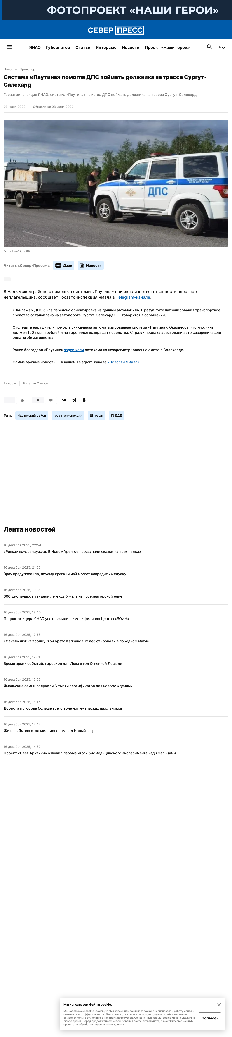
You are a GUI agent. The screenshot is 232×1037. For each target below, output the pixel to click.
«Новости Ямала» (123, 362)
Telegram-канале (133, 297)
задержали (74, 350)
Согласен (210, 1018)
